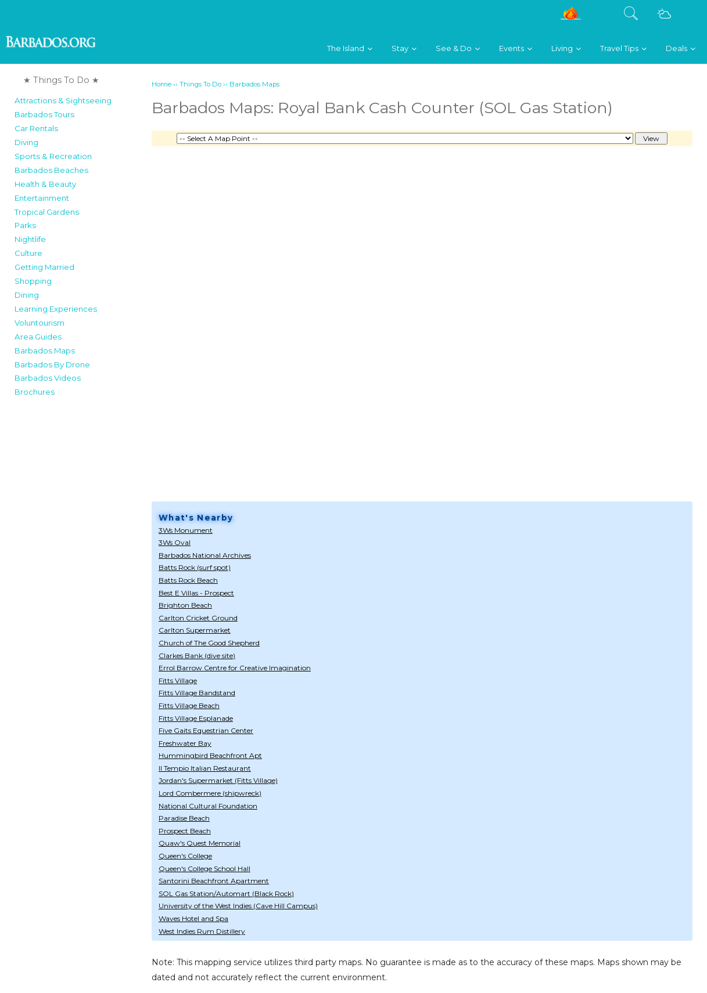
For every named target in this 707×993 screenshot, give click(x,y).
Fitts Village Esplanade (196, 718)
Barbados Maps (45, 350)
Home (161, 84)
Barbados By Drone (52, 364)
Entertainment (42, 198)
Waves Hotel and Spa (193, 918)
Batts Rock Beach (188, 580)
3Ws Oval (175, 542)
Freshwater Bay (185, 743)
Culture (28, 253)
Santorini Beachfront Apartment (214, 880)
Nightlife (30, 239)
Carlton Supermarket (195, 630)
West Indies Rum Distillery (202, 931)
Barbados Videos (48, 377)
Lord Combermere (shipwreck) (210, 793)
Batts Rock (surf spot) (195, 567)
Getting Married (44, 267)
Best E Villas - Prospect (196, 592)
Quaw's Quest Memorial (200, 843)
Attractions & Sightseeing (63, 100)
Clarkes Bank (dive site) (197, 655)
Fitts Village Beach (189, 705)
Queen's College (185, 855)
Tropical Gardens (47, 211)
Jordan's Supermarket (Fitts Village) (218, 780)
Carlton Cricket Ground (198, 617)
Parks (25, 225)
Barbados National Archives (205, 555)
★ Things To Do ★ (61, 80)
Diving (26, 142)
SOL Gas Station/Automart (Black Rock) (226, 893)
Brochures (35, 391)
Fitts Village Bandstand (197, 692)
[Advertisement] (79, 577)
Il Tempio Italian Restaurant (205, 768)
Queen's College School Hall (204, 868)
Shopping (33, 281)
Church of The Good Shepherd (209, 642)
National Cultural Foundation (208, 805)
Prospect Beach (185, 830)
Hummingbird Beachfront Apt (210, 755)
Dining (27, 294)
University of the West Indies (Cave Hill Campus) (238, 905)
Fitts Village (178, 680)
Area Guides (38, 336)
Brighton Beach (185, 605)
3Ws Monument (186, 530)
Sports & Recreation (53, 156)
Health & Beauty (45, 184)
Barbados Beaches (51, 170)
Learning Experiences (56, 308)
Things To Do (200, 84)
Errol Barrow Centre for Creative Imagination (235, 667)
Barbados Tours (44, 114)
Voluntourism (39, 322)
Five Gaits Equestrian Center (206, 730)
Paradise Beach (184, 818)
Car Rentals (36, 128)
